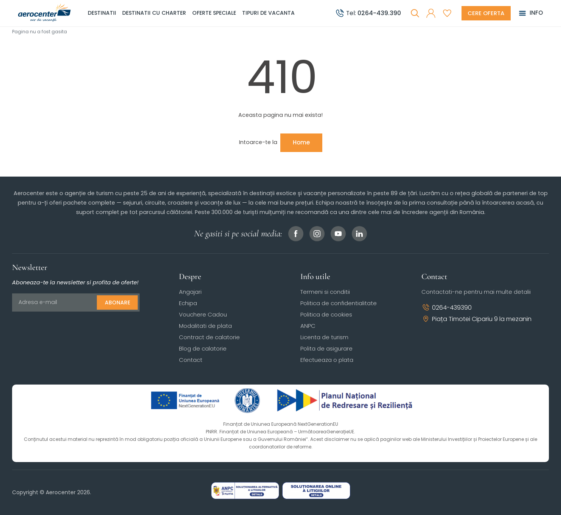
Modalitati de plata (205, 326)
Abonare (117, 302)
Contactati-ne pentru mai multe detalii (476, 292)
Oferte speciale (214, 13)
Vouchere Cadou (203, 314)
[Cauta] (415, 13)
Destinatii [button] (102, 13)
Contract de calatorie (209, 337)
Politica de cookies (326, 314)
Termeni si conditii (325, 292)
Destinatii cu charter (154, 13)
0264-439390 (446, 307)
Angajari (190, 292)
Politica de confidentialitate (338, 303)
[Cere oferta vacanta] (486, 13)
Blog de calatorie (203, 348)
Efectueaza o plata (326, 360)
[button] (430, 13)
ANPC (307, 326)
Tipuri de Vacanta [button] (268, 13)
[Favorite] (446, 13)
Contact (190, 360)
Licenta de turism (324, 337)
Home (301, 142)
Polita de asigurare (326, 348)
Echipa (188, 303)
